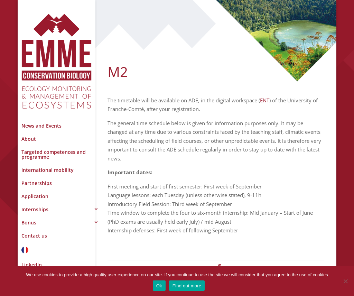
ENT (264, 100)
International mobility (47, 170)
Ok (159, 285)
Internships (34, 209)
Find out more (187, 285)
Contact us (34, 235)
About (28, 139)
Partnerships (36, 183)
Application (34, 196)
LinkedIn (31, 264)
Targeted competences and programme (53, 154)
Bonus (28, 222)
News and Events (41, 125)
